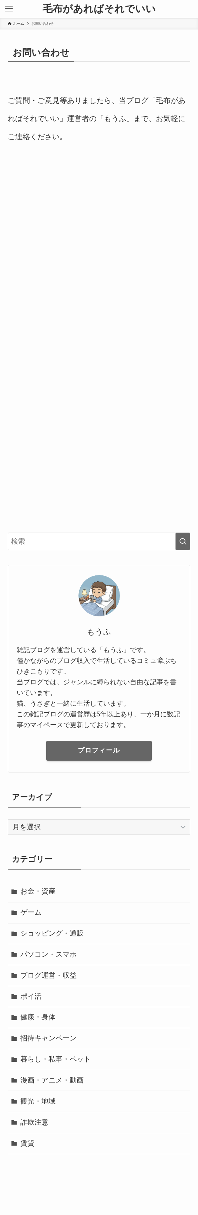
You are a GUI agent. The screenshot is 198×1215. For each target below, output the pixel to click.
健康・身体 (38, 1017)
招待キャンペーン (48, 1038)
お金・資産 (38, 891)
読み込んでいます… (99, 338)
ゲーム (30, 912)
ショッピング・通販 (52, 933)
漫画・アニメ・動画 (52, 1080)
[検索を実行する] (182, 542)
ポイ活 (30, 996)
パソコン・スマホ (48, 954)
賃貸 (27, 1143)
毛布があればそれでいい (99, 9)
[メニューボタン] (9, 9)
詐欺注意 (34, 1122)
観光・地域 (38, 1101)
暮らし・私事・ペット (55, 1059)
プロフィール (99, 750)
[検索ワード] (99, 542)
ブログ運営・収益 (48, 975)
